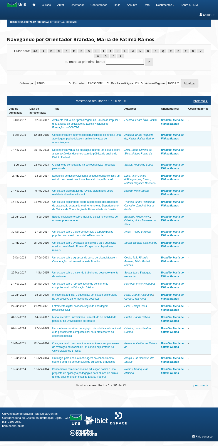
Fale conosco (202, 436)
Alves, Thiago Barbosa (137, 231)
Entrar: (207, 14)
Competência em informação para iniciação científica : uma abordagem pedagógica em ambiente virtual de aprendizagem (86, 138)
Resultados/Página (122, 83)
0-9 (35, 51)
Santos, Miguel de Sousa (138, 164)
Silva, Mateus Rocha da (138, 153)
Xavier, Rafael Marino (141, 138)
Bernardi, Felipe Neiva (137, 216)
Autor (60, 5)
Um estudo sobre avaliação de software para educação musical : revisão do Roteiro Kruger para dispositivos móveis (84, 246)
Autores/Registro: (155, 83)
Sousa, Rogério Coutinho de (140, 242)
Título (117, 5)
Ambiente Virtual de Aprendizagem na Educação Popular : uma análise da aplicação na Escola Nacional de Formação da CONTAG (85, 124)
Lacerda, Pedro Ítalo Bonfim (140, 120)
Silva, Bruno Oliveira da (137, 149)
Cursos (46, 5)
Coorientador (99, 5)
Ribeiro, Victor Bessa (136, 190)
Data (146, 5)
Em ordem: (79, 83)
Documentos (165, 5)
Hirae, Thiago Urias (135, 306)
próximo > (200, 101)
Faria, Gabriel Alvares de (138, 294)
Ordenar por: (27, 83)
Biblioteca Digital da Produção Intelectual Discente (43, 22)
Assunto (132, 5)
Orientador (77, 5)
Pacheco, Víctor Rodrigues (139, 283)
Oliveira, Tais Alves (135, 298)
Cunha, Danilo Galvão (137, 317)
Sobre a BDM (189, 5)
